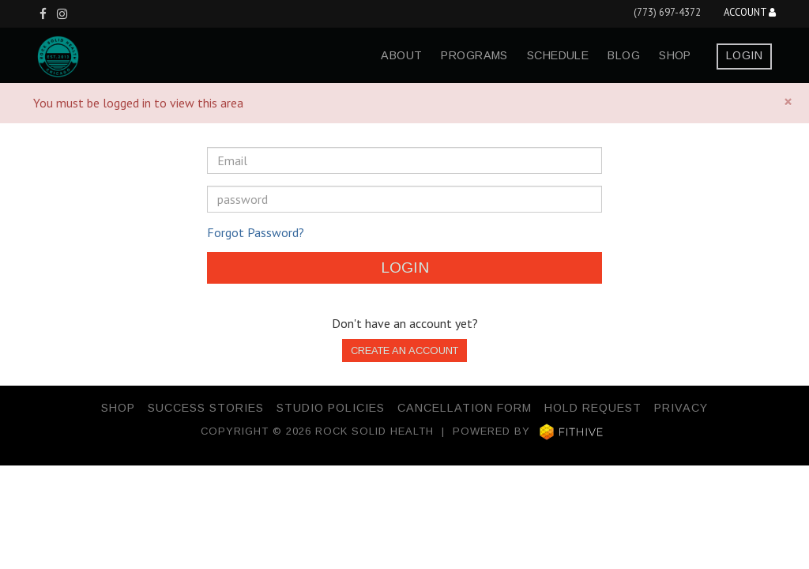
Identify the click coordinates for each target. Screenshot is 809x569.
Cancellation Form (464, 407)
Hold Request (593, 407)
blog (624, 55)
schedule (558, 55)
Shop (675, 55)
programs (474, 55)
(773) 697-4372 (667, 12)
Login (744, 55)
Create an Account (404, 350)
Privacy (681, 407)
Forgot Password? (255, 232)
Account (750, 13)
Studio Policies (331, 407)
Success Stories (206, 407)
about (401, 55)
